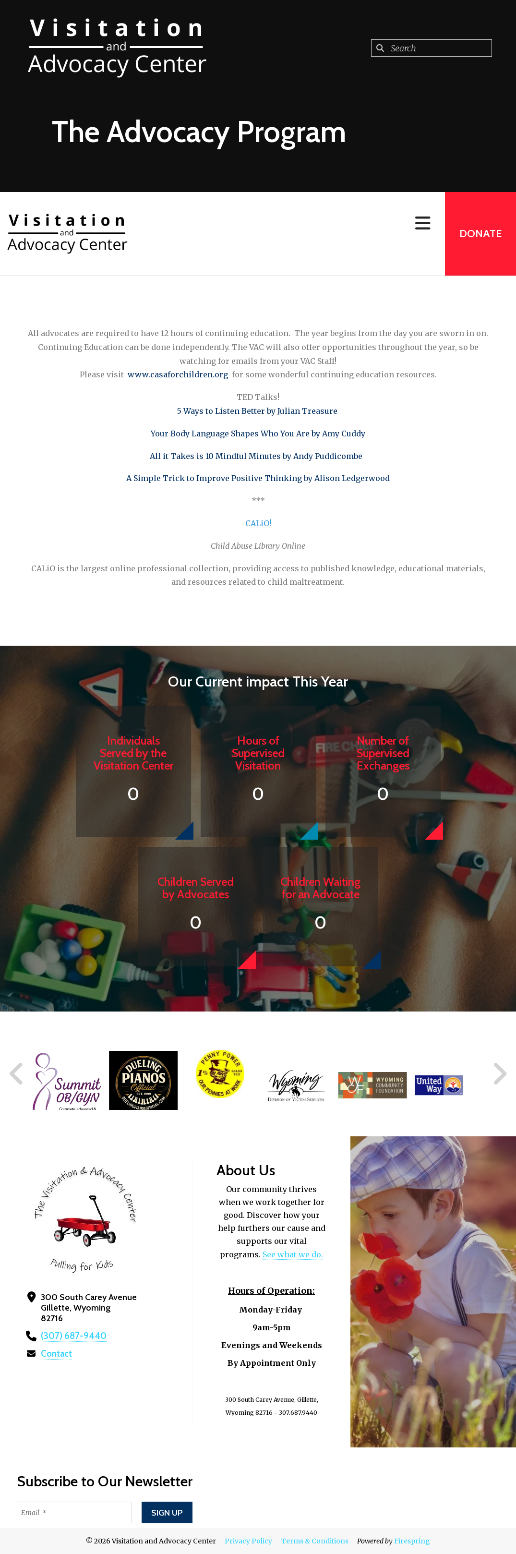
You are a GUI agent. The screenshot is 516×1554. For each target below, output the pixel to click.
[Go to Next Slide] (499, 1074)
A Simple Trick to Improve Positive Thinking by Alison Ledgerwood (258, 478)
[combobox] (431, 48)
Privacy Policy (248, 1541)
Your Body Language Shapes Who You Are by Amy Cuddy (258, 433)
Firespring (412, 1541)
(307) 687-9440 (71, 1336)
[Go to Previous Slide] (17, 1074)
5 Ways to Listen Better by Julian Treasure (257, 411)
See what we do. (293, 1254)
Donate (480, 233)
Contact (56, 1354)
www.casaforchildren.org (178, 374)
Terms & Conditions (314, 1541)
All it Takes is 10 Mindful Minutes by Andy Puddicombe (257, 456)
